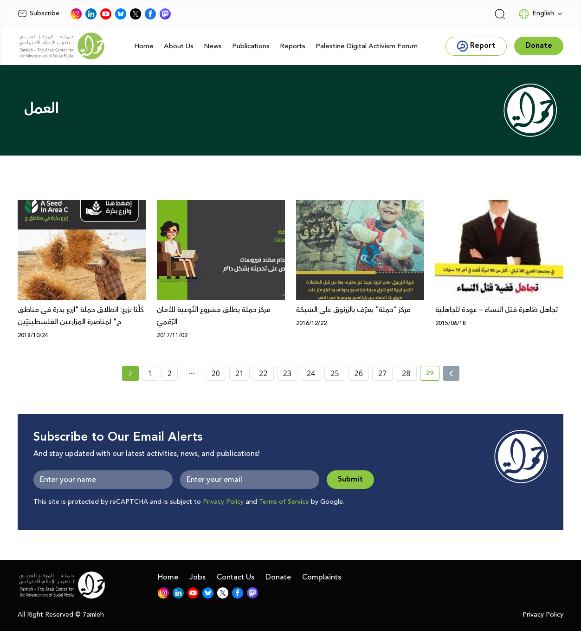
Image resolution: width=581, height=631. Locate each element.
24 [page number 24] (311, 373)
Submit (350, 479)
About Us (179, 46)
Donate (278, 577)
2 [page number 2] (170, 373)
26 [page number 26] (359, 373)
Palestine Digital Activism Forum (367, 46)
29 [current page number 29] (432, 374)
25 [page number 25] (334, 373)
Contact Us (235, 577)
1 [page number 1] (150, 373)
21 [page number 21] (239, 373)
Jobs (197, 577)
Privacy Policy (223, 502)
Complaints (321, 577)
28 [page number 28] (406, 373)
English (536, 14)
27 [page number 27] (382, 373)
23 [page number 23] (287, 373)
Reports (292, 46)
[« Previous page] (130, 373)
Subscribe (38, 13)
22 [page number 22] (263, 373)
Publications (251, 46)
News (213, 46)
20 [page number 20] (216, 373)
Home (144, 46)
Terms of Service (284, 502)
